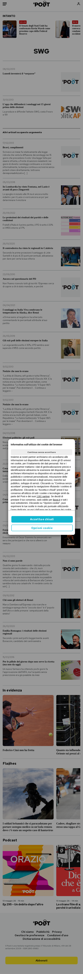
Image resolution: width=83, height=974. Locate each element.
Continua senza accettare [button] (41, 452)
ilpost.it (56, 499)
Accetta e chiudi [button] (42, 519)
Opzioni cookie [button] (42, 528)
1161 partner (43, 496)
